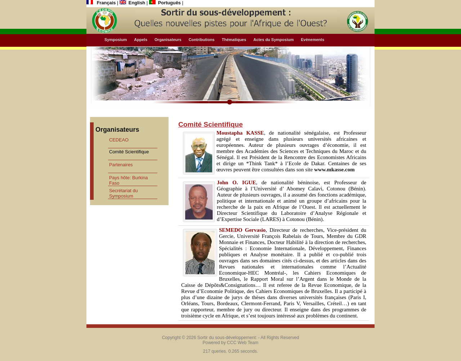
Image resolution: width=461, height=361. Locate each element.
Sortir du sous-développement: (227, 337)
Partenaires (121, 164)
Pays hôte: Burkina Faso (128, 180)
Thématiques (234, 39)
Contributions (202, 39)
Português (165, 2)
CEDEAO (119, 140)
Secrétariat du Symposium (123, 193)
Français (101, 2)
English (133, 2)
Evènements (312, 39)
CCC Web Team (242, 342)
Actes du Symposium (274, 39)
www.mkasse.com (334, 169)
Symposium (115, 39)
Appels (140, 39)
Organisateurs (168, 39)
